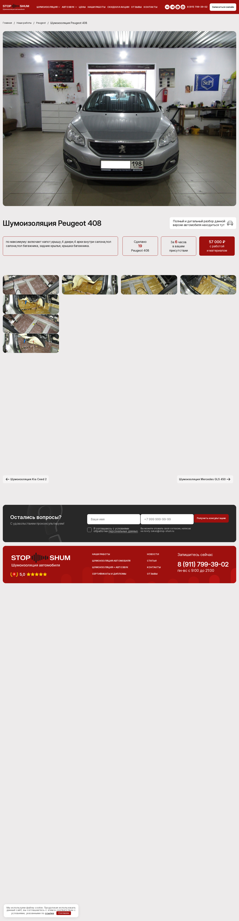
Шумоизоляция (44, 7)
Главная (8, 23)
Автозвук (65, 7)
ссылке (49, 912)
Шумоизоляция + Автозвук (110, 893)
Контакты (148, 7)
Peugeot (45, 23)
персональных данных (107, 857)
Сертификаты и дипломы (109, 900)
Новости (153, 880)
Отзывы (133, 7)
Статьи (151, 887)
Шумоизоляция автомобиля (111, 887)
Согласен (63, 913)
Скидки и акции (115, 7)
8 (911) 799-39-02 (203, 891)
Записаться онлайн (220, 7)
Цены (79, 7)
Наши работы (94, 7)
